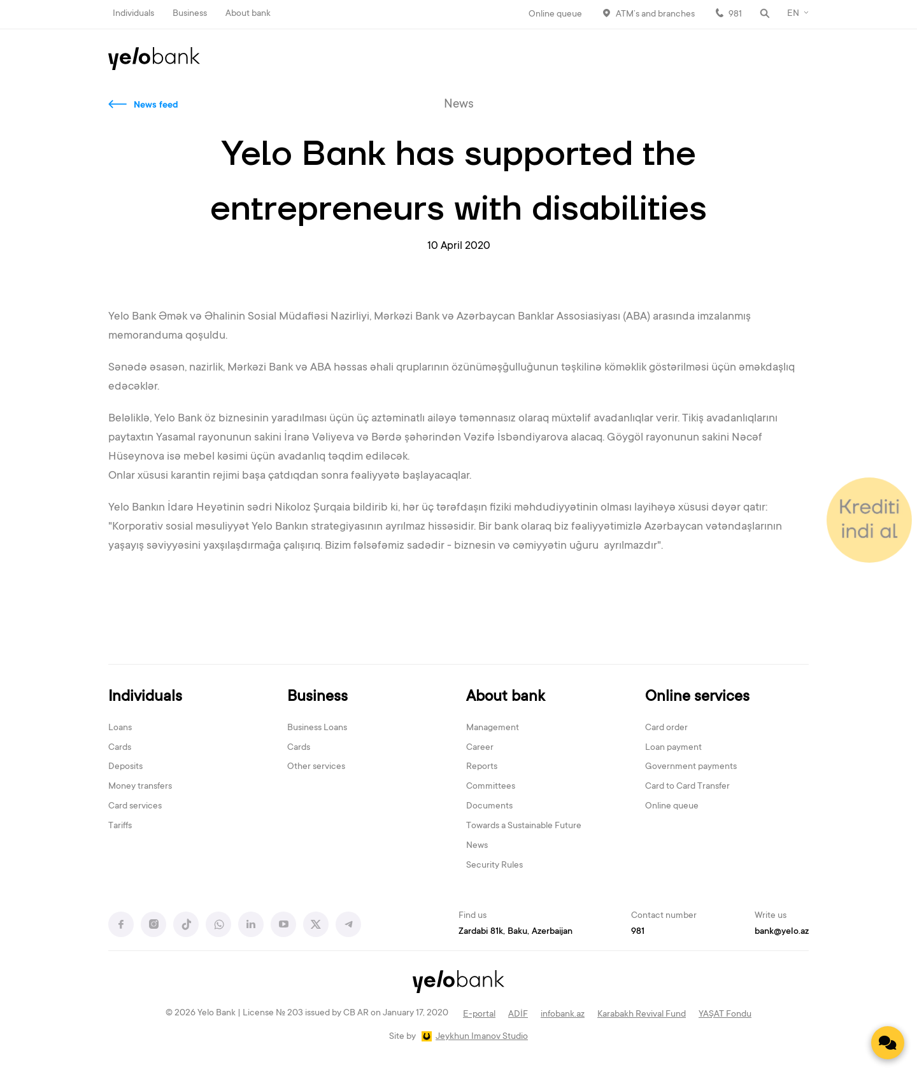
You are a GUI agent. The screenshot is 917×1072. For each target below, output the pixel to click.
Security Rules (494, 866)
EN (793, 14)
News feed (156, 106)
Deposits (125, 767)
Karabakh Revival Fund (641, 1015)
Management (492, 728)
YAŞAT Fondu (725, 1015)
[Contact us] (887, 1042)
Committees (490, 787)
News (477, 846)
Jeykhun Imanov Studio (482, 1037)
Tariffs (120, 826)
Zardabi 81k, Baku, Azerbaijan (515, 932)
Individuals (133, 14)
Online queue (555, 15)
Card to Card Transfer (687, 787)
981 (735, 15)
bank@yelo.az (782, 932)
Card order (666, 728)
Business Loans (317, 728)
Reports (481, 767)
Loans (120, 728)
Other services (316, 767)
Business (190, 14)
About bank (248, 14)
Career (480, 748)
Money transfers (140, 787)
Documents (489, 806)
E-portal (479, 1015)
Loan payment (673, 748)
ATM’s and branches (655, 15)
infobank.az (563, 1015)
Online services (697, 697)
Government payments (691, 767)
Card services (135, 806)
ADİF (518, 1015)
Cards (119, 748)
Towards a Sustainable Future (523, 826)
